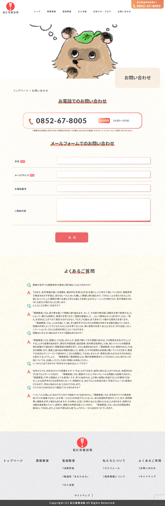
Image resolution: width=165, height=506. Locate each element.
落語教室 (66, 11)
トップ (37, 11)
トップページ (21, 90)
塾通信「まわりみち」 (77, 476)
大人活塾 (82, 11)
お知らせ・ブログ (102, 11)
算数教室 (51, 11)
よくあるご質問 (150, 460)
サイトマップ (148, 476)
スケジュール (112, 468)
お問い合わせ (124, 11)
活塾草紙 (69, 468)
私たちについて (114, 460)
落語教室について (115, 476)
